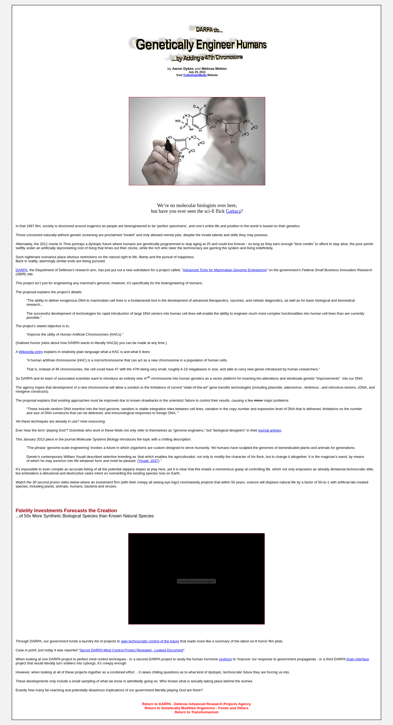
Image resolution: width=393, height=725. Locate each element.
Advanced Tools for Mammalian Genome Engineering (225, 270)
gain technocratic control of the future (150, 641)
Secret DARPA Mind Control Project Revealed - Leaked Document (131, 650)
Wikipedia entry (31, 352)
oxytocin (225, 659)
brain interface (358, 659)
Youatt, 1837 (148, 461)
